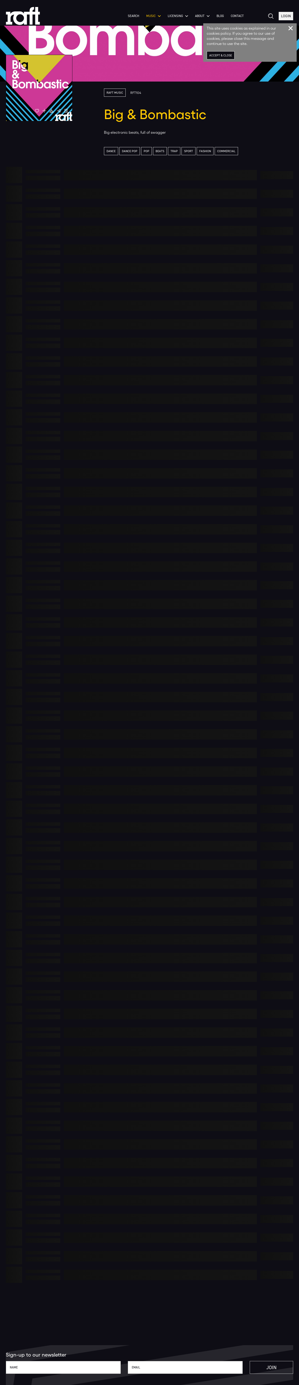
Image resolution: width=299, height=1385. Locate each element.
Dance (111, 151)
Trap (174, 151)
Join (271, 1367)
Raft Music (115, 93)
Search (133, 16)
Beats (160, 151)
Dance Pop (129, 151)
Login (286, 16)
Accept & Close (220, 55)
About (202, 16)
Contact (237, 16)
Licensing (178, 16)
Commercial (226, 151)
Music (153, 16)
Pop (146, 151)
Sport (188, 151)
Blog (220, 16)
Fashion (205, 151)
